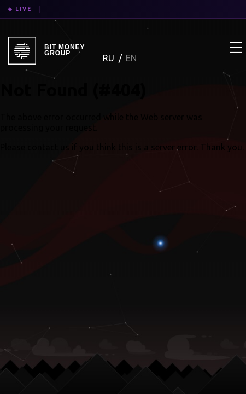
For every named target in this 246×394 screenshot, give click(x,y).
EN (131, 58)
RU (109, 58)
